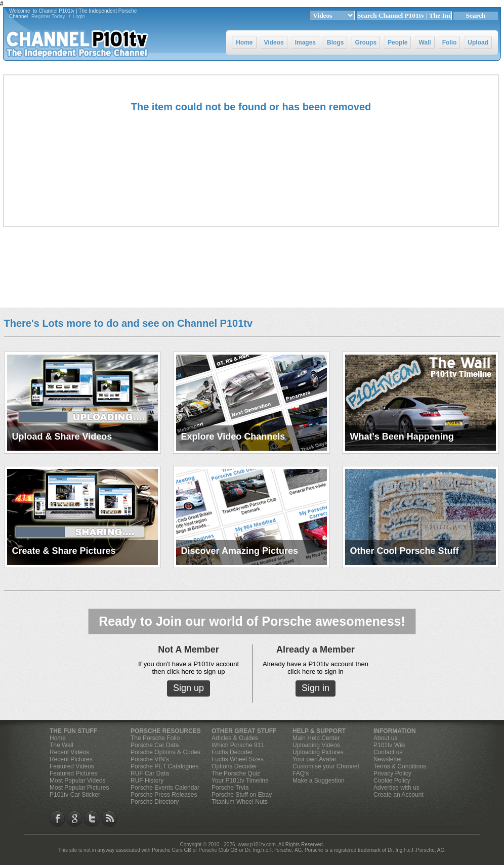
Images (305, 42)
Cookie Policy (391, 780)
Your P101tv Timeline (240, 780)
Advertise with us (396, 787)
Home (244, 42)
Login (79, 16)
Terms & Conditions (399, 766)
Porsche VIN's (150, 759)
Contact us (387, 752)
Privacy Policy (392, 773)
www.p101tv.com (257, 844)
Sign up (188, 688)
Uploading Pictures (318, 752)
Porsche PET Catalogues (165, 766)
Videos (274, 42)
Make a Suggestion (318, 780)
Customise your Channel (325, 766)
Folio (449, 42)
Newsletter (387, 759)
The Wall (61, 745)
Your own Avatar (314, 759)
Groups (365, 42)
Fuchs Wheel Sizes (238, 759)
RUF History (147, 780)
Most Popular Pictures (79, 787)
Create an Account (398, 794)
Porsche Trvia (230, 787)
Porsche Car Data (155, 745)
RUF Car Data (150, 773)
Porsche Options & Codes (165, 752)
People (397, 42)
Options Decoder (234, 766)
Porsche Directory (155, 801)
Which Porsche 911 (238, 745)
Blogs (335, 42)
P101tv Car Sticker (75, 794)
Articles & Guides (235, 738)
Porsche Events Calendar (165, 787)
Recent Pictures (71, 759)
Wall (424, 42)
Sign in (315, 688)
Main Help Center (316, 738)
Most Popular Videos (78, 780)
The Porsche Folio (155, 738)
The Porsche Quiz (236, 773)
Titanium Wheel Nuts (240, 801)
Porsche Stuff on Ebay (242, 794)
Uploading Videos (316, 745)
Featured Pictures (74, 773)
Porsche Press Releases (164, 794)
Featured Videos (72, 766)
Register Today (48, 16)
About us (385, 738)
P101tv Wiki (389, 745)
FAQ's (300, 773)
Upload (478, 42)
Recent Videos (69, 752)
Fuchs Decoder (232, 752)
